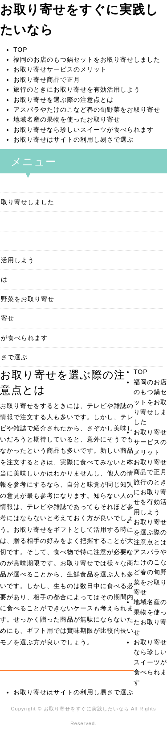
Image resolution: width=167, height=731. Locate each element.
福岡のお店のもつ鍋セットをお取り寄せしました (86, 59)
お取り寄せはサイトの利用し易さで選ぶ (73, 139)
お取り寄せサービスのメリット (60, 69)
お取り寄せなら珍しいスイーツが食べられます (83, 129)
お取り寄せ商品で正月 (46, 79)
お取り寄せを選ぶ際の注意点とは (63, 99)
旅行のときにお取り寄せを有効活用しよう (76, 89)
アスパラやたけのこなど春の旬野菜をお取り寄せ (86, 109)
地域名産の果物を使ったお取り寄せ (66, 119)
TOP (20, 49)
